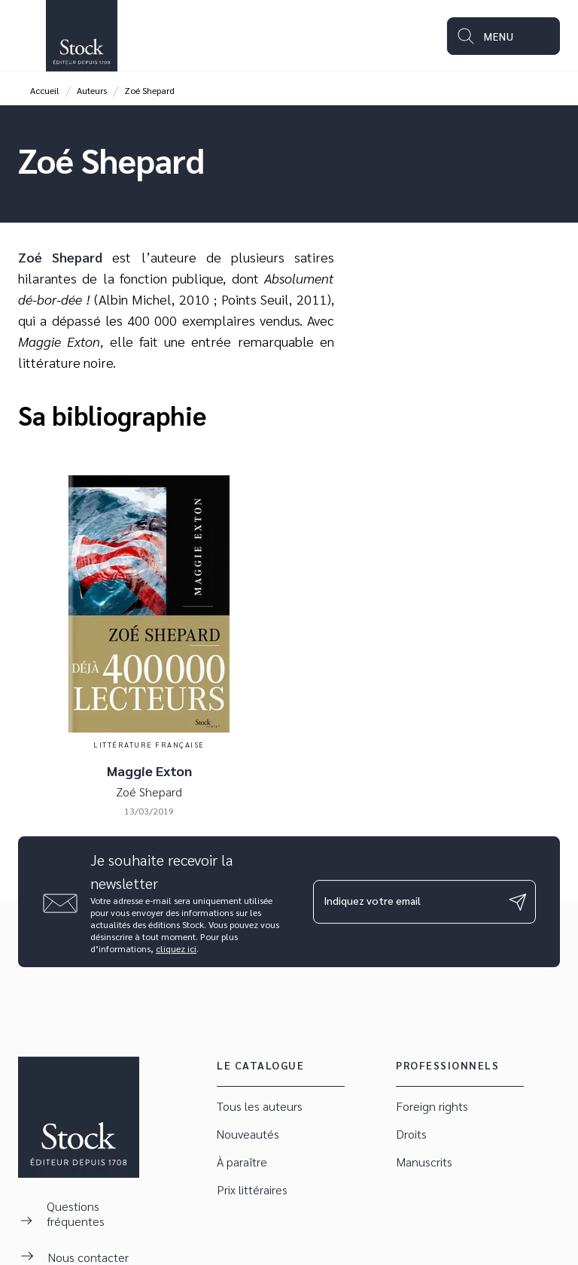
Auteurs (92, 90)
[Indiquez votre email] (405, 902)
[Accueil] (81, 35)
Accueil (44, 90)
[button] (281, 1107)
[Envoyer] (518, 902)
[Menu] (503, 36)
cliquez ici (176, 948)
